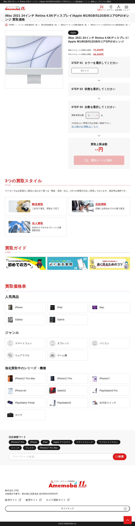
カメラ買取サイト (56, 500)
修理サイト (32, 500)
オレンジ (85, 70)
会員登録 (118, 10)
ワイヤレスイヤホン (108, 442)
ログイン (110, 10)
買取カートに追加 (101, 160)
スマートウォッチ (84, 442)
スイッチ (15, 448)
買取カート (101, 10)
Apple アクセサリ (61, 442)
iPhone (33, 442)
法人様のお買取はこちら (84, 126)
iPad (45, 442)
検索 (121, 456)
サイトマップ (67, 508)
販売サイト (11, 500)
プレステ (29, 448)
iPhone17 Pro (17, 442)
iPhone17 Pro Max (49, 448)
